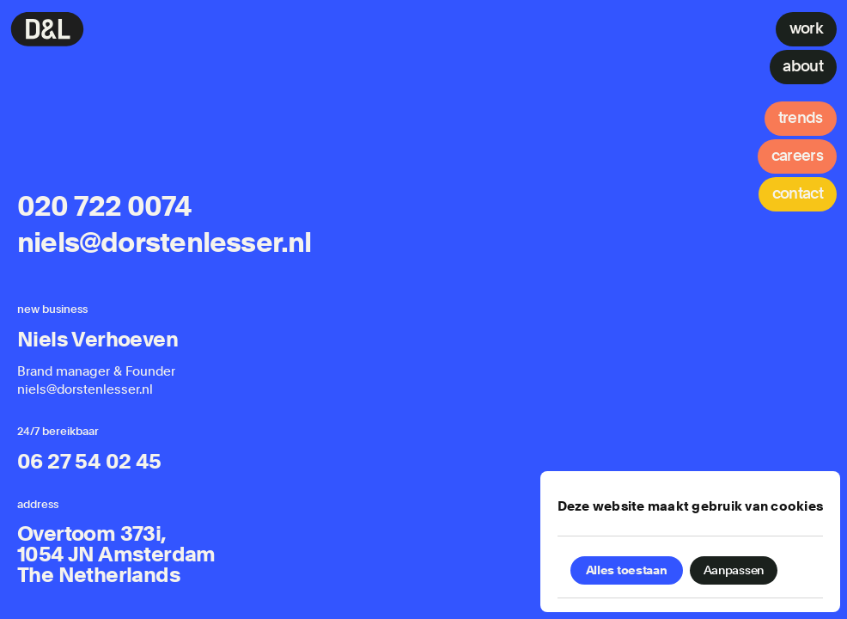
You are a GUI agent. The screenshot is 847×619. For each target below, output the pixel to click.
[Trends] (801, 118)
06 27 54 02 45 (89, 461)
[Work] (806, 29)
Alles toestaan (626, 570)
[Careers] (797, 156)
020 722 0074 (104, 207)
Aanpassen (734, 570)
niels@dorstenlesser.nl (164, 243)
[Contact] (798, 194)
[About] (803, 67)
